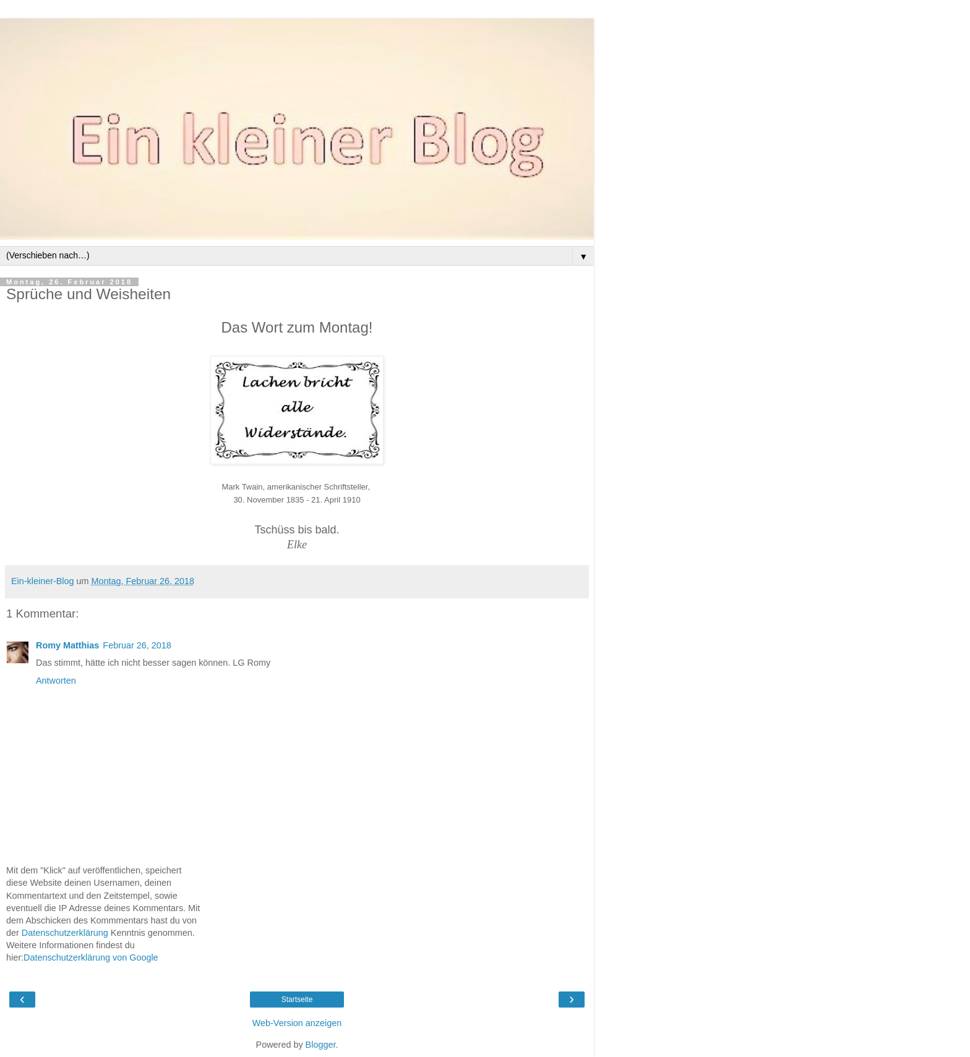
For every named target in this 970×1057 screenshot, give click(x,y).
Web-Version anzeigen (297, 1023)
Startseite (297, 999)
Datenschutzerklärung (65, 933)
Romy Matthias (67, 645)
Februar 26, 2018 (137, 645)
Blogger (321, 1045)
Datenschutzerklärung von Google (91, 957)
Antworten (56, 681)
